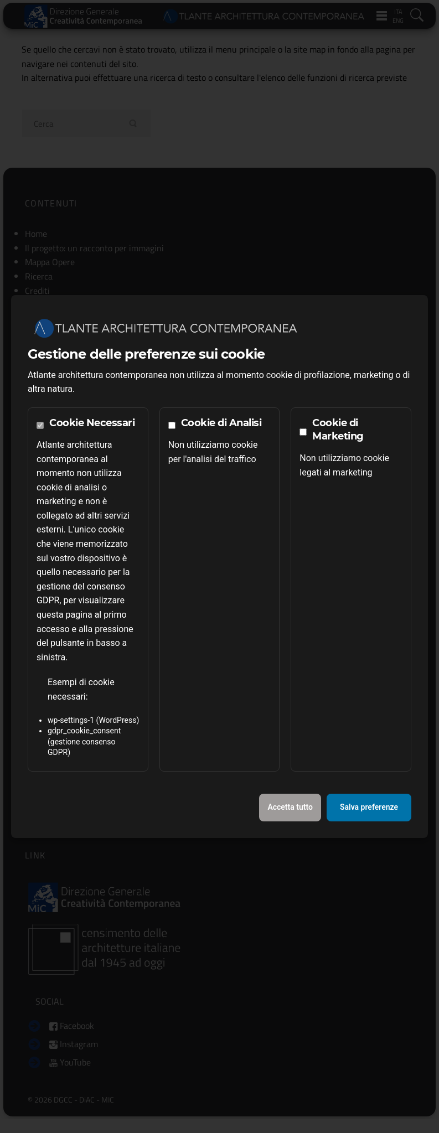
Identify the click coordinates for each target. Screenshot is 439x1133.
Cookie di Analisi (221, 423)
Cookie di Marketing (338, 429)
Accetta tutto (290, 807)
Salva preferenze (369, 807)
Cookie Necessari (92, 423)
